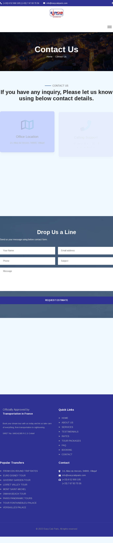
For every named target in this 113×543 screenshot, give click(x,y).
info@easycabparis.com (55, 3)
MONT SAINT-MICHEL (14, 489)
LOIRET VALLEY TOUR (15, 485)
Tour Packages (71, 441)
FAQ (64, 445)
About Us (67, 422)
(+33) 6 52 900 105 (10, 3)
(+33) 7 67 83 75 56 (30, 3)
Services (67, 427)
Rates (65, 436)
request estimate (56, 300)
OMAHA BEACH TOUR (14, 494)
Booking (67, 450)
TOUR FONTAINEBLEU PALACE (20, 503)
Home (49, 56)
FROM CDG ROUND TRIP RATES (20, 471)
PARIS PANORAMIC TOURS (17, 498)
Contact (67, 454)
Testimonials (70, 432)
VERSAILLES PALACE (14, 507)
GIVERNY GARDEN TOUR (16, 480)
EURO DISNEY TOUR (14, 475)
